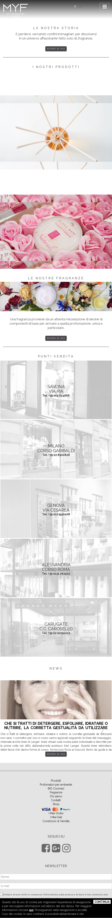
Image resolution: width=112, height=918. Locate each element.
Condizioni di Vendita (56, 821)
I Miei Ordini (56, 813)
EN (80, 6)
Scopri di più (56, 49)
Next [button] (102, 724)
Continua (101, 901)
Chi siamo (56, 796)
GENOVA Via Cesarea (56, 508)
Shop (56, 804)
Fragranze (56, 792)
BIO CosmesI (56, 788)
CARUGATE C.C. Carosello (56, 626)
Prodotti (56, 780)
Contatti (56, 800)
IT (75, 6)
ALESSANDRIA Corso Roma (56, 567)
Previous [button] (10, 724)
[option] (56, 721)
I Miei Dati (56, 817)
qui (31, 910)
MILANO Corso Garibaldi (56, 448)
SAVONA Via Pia (56, 389)
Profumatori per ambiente (56, 784)
